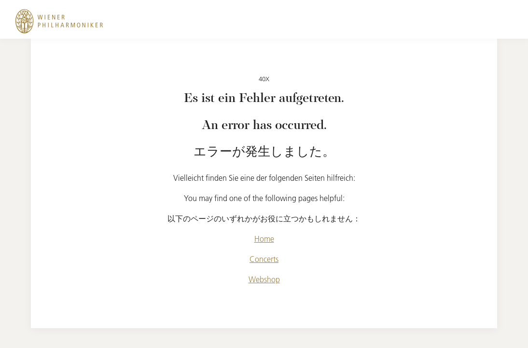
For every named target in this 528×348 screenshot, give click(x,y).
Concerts (264, 259)
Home (264, 239)
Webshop (264, 279)
